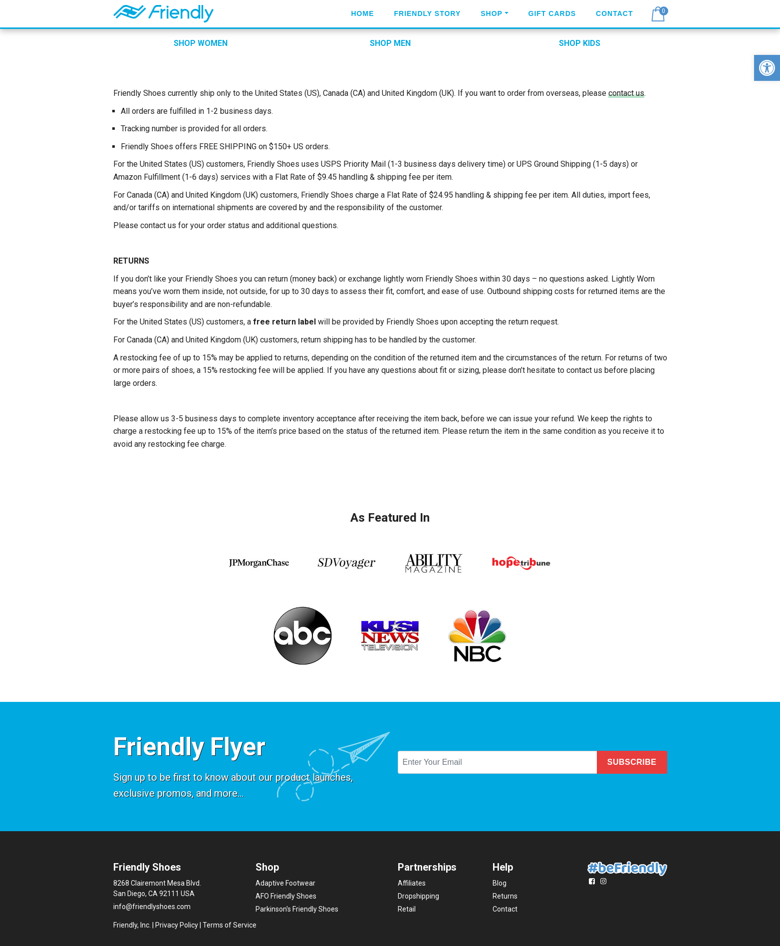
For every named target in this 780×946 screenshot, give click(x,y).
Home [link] (362, 13)
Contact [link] (614, 13)
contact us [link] (626, 93)
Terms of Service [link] (230, 925)
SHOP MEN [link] (390, 43)
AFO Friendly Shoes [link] (286, 896)
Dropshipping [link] (418, 896)
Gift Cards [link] (552, 13)
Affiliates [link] (412, 883)
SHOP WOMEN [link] (201, 43)
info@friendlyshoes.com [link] (152, 907)
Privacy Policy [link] (176, 925)
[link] (767, 68)
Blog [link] (500, 883)
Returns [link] (505, 896)
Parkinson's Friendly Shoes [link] (297, 909)
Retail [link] (407, 909)
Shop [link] (492, 13)
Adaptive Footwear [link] (285, 883)
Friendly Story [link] (427, 13)
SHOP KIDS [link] (579, 43)
